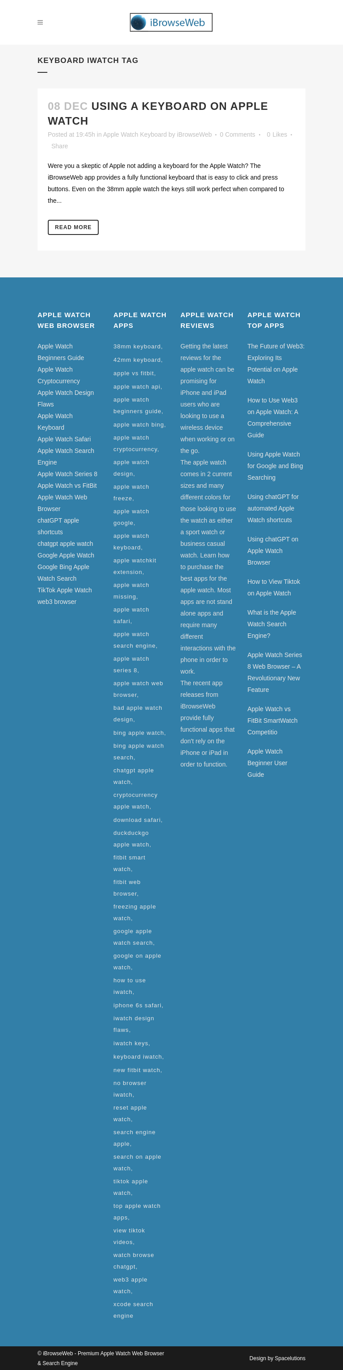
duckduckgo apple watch (131, 839)
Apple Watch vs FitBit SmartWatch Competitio (272, 720)
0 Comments (237, 134)
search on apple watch (137, 1162)
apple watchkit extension (134, 566)
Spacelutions (290, 1358)
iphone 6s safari (137, 1005)
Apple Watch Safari (64, 439)
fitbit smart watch (129, 863)
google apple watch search (133, 937)
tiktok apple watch (130, 1187)
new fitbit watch (136, 1070)
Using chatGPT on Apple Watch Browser (272, 551)
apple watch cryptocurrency (135, 443)
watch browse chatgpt (133, 1261)
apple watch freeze (131, 492)
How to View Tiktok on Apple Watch (273, 587)
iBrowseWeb (194, 134)
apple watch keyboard (131, 541)
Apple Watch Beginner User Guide (267, 763)
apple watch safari (131, 615)
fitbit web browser (127, 888)
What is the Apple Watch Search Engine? (271, 624)
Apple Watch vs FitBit (67, 485)
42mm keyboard (137, 359)
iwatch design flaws (134, 1024)
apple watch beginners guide (137, 405)
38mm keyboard (137, 346)
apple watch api (136, 386)
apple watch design (131, 468)
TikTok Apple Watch (65, 590)
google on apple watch (137, 961)
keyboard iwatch (137, 1056)
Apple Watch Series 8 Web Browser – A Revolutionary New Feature (274, 672)
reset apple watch (130, 1113)
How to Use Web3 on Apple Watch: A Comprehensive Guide (272, 418)
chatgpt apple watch (65, 543)
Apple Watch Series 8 (67, 474)
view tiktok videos (129, 1236)
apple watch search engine (134, 640)
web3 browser (57, 601)
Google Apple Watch (66, 555)
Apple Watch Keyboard (135, 134)
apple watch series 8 (131, 664)
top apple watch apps (137, 1211)
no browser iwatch (129, 1089)
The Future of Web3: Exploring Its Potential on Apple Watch (276, 364)
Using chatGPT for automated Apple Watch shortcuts (273, 508)
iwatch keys (130, 1043)
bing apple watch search (138, 751)
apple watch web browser (138, 689)
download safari (137, 820)
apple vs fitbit (133, 373)
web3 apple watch (130, 1285)
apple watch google (131, 517)
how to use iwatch (129, 986)
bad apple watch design (138, 713)
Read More (73, 227)
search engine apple (134, 1138)
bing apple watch (138, 732)
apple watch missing (131, 591)
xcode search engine (133, 1310)
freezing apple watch (134, 912)
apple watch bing (138, 424)
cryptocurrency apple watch (135, 801)
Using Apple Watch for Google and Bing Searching (275, 466)
